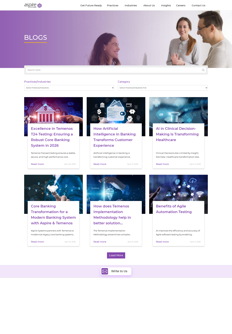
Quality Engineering (91, 296)
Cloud (123, 292)
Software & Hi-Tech (175, 292)
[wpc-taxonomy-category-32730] (163, 88)
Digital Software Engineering (96, 292)
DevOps (124, 296)
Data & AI (86, 299)
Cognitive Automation (92, 307)
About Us (29, 292)
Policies (54, 304)
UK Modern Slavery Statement (96, 325)
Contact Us (165, 325)
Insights (54, 292)
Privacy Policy (135, 325)
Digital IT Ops (88, 310)
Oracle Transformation (132, 310)
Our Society (30, 304)
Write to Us (114, 271)
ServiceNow (87, 314)
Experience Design (130, 307)
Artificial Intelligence (91, 303)
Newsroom (30, 300)
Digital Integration (130, 299)
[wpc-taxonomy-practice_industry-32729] (69, 88)
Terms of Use (119, 325)
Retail (169, 304)
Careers (28, 296)
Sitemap (149, 325)
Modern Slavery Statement (64, 325)
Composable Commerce (133, 303)
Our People (56, 300)
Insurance (171, 300)
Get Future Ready (59, 296)
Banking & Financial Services (180, 296)
